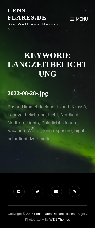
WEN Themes (59, 219)
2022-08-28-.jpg (28, 93)
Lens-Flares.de (27, 14)
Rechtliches (66, 214)
